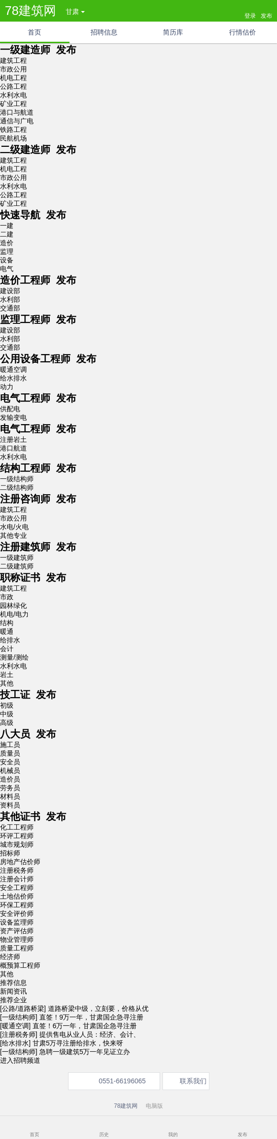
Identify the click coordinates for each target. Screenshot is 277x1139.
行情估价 (242, 32)
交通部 (10, 308)
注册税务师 (17, 870)
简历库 (173, 32)
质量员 (10, 753)
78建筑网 (30, 10)
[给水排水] (15, 1043)
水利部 (10, 299)
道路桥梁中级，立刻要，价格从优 (98, 1008)
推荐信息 (13, 982)
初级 (6, 705)
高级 (6, 722)
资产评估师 (17, 931)
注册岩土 (13, 439)
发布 (242, 1134)
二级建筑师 (17, 566)
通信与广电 (17, 121)
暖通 (6, 631)
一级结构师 (17, 479)
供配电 (10, 409)
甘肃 (75, 11)
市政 (6, 597)
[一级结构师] (18, 1017)
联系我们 (193, 1081)
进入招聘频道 (20, 1060)
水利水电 (13, 95)
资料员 (10, 805)
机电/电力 (14, 614)
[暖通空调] (15, 1026)
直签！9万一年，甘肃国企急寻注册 (91, 1017)
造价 (6, 243)
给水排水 (13, 378)
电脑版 (154, 1106)
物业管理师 (17, 939)
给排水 (10, 640)
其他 (6, 683)
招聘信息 (104, 32)
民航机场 (13, 138)
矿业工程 (13, 103)
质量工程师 (17, 948)
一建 (6, 225)
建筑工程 (13, 60)
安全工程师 (17, 887)
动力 (6, 387)
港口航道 (13, 448)
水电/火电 (14, 527)
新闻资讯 (13, 991)
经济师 (10, 957)
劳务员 (10, 788)
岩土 (6, 674)
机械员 (10, 770)
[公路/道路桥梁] (23, 1008)
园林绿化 (13, 605)
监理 (6, 251)
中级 (6, 714)
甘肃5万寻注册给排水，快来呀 (78, 1043)
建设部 (10, 291)
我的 (173, 1134)
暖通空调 (13, 369)
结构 (6, 623)
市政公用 (13, 69)
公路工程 (13, 86)
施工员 (10, 744)
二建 (6, 234)
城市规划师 (17, 844)
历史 (104, 1134)
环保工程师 (17, 905)
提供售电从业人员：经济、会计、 (89, 1034)
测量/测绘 (14, 657)
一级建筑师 (17, 557)
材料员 (10, 796)
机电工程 (13, 78)
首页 (34, 32)
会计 (6, 649)
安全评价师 (17, 913)
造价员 (10, 779)
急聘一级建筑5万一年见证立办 (84, 1052)
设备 (6, 260)
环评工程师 (17, 836)
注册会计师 (17, 879)
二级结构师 (17, 487)
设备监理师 (17, 922)
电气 (6, 269)
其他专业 (13, 535)
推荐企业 (13, 1000)
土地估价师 (17, 896)
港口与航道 (17, 112)
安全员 (10, 762)
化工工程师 (17, 827)
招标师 (10, 853)
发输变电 (13, 417)
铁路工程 (13, 129)
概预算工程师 (20, 965)
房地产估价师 (20, 862)
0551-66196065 (122, 1081)
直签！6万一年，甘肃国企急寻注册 (85, 1026)
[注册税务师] (18, 1034)
